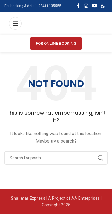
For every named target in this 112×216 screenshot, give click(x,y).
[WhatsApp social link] (103, 5)
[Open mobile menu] (15, 23)
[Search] (56, 158)
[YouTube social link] (94, 5)
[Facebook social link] (78, 5)
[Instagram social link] (86, 5)
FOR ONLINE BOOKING (56, 43)
